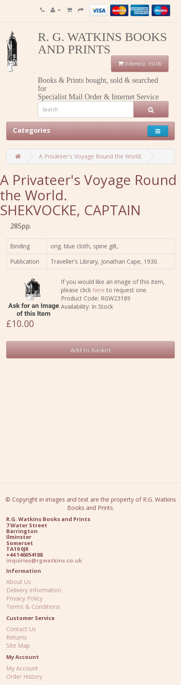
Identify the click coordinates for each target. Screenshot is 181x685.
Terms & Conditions (33, 606)
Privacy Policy (24, 598)
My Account (22, 668)
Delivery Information (33, 590)
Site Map (18, 645)
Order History (24, 676)
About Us (18, 582)
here (99, 290)
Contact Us (21, 629)
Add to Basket (90, 350)
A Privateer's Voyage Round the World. (90, 156)
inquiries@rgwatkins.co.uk (44, 560)
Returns (16, 637)
